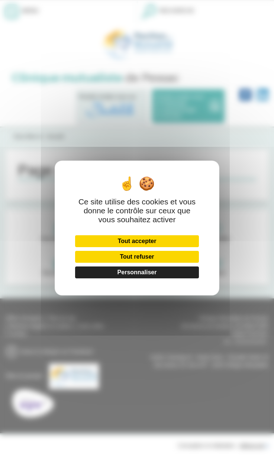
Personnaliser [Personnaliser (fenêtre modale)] (137, 272)
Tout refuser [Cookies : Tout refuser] (137, 256)
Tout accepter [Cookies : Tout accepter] (137, 241)
